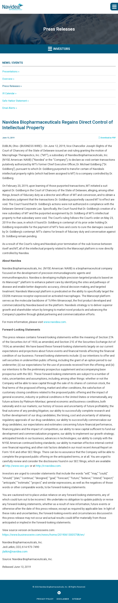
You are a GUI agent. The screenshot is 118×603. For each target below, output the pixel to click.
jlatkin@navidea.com (15, 551)
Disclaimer (63, 599)
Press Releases (11, 86)
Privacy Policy (45, 599)
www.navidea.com (54, 322)
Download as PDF (107, 138)
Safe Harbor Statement (14, 100)
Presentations (10, 71)
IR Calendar (8, 93)
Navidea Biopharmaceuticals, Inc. (53, 587)
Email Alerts (8, 108)
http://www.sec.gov (17, 465)
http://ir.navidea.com (48, 465)
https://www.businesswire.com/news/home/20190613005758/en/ (43, 534)
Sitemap (76, 599)
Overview (7, 78)
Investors (59, 49)
